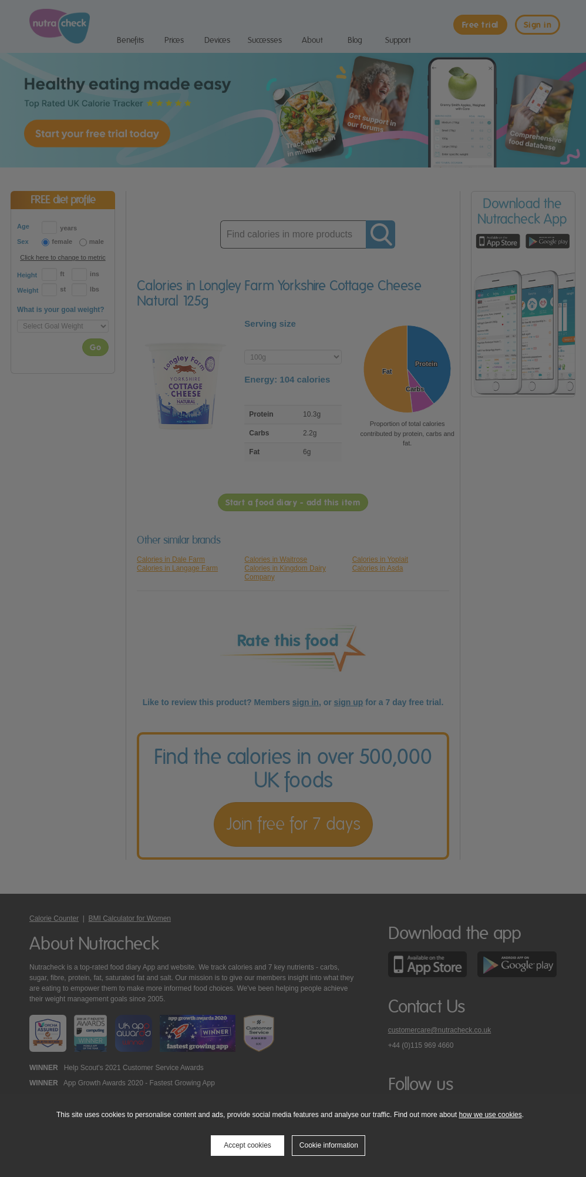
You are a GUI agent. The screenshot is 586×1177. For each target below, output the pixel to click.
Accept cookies (247, 1145)
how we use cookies (490, 1115)
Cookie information (328, 1145)
